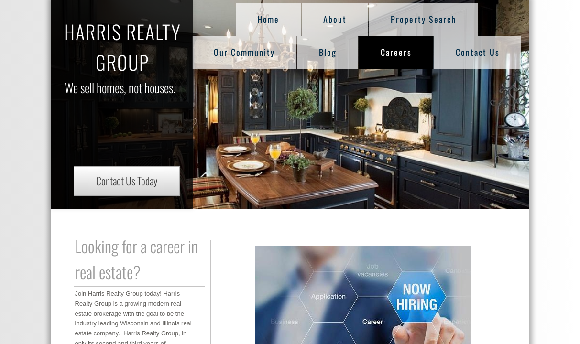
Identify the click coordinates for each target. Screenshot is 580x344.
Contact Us (478, 52)
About (335, 19)
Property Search (423, 19)
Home (268, 19)
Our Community (244, 52)
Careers (396, 52)
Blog (328, 52)
